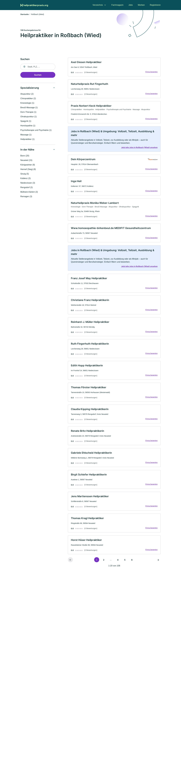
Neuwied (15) (26, 160)
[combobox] (37, 67)
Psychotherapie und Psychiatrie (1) (36, 130)
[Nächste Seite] (158, 561)
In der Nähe (27, 149)
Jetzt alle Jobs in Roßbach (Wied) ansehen (139, 148)
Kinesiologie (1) (27, 103)
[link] (114, 67)
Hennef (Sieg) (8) (28, 169)
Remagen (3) (26, 197)
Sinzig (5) (24, 174)
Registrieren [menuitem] (155, 5)
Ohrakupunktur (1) (28, 117)
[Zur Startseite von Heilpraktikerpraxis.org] (34, 5)
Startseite (24, 14)
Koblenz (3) (25, 178)
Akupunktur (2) (27, 94)
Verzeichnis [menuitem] (98, 5)
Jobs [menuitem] (130, 5)
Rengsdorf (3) (26, 187)
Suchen (37, 75)
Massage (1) (26, 135)
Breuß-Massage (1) (29, 108)
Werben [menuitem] (141, 5)
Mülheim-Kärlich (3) (29, 192)
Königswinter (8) (27, 165)
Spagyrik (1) (25, 121)
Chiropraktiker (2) (28, 99)
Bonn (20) (24, 156)
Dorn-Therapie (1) (28, 112)
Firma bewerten (151, 72)
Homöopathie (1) (27, 126)
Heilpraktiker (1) (27, 139)
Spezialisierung (29, 87)
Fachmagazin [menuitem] (117, 5)
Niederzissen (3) (27, 183)
